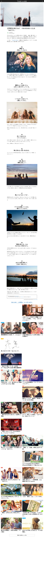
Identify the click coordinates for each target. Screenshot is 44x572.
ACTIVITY (24, 370)
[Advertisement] (22, 555)
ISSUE (2, 402)
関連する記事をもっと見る (22, 535)
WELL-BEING (2, 435)
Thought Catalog (15, 40)
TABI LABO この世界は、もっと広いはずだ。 (22, 302)
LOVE (23, 305)
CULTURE (2, 354)
